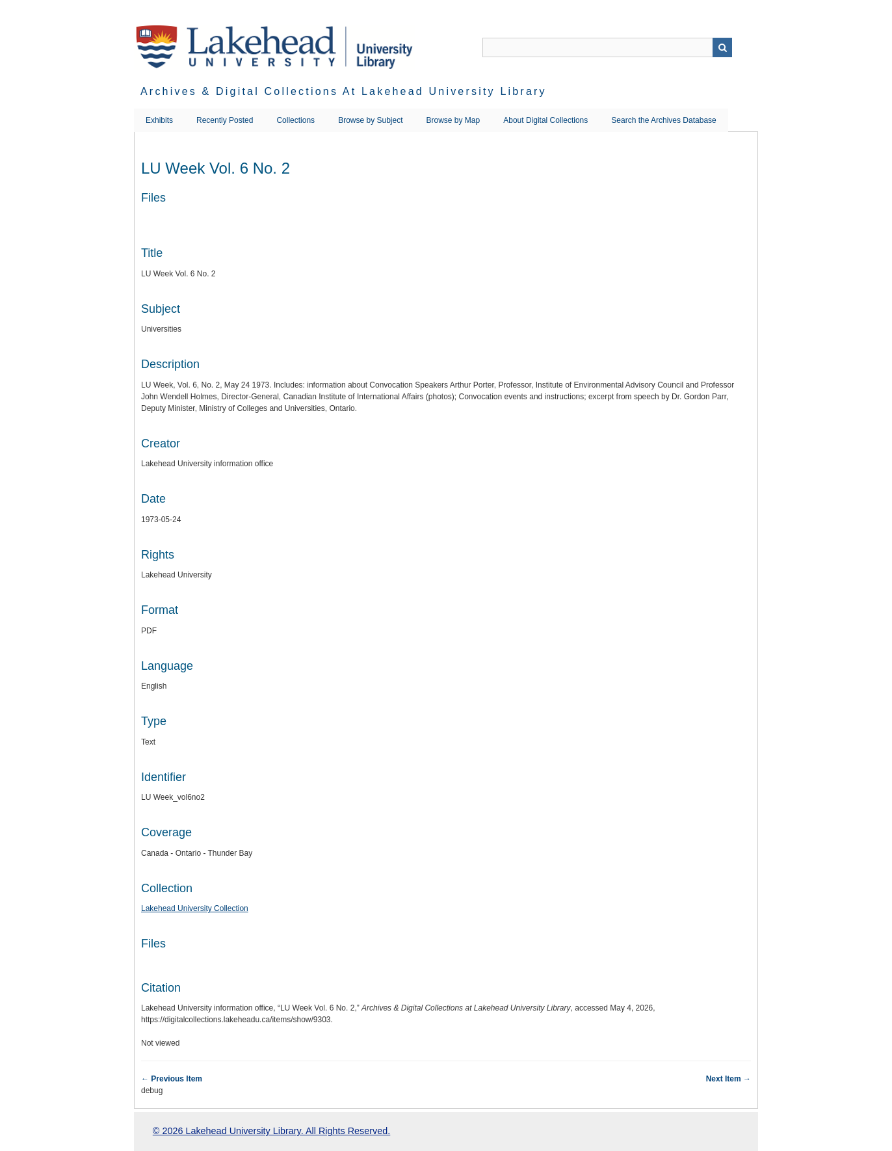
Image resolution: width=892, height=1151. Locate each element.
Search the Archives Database (663, 120)
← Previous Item (171, 1078)
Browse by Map (453, 120)
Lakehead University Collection (194, 908)
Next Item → (728, 1078)
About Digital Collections (545, 120)
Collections (295, 120)
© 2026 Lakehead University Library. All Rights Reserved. (271, 1131)
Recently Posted (224, 120)
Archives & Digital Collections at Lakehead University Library (343, 91)
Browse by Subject (370, 120)
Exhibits (159, 120)
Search (722, 47)
